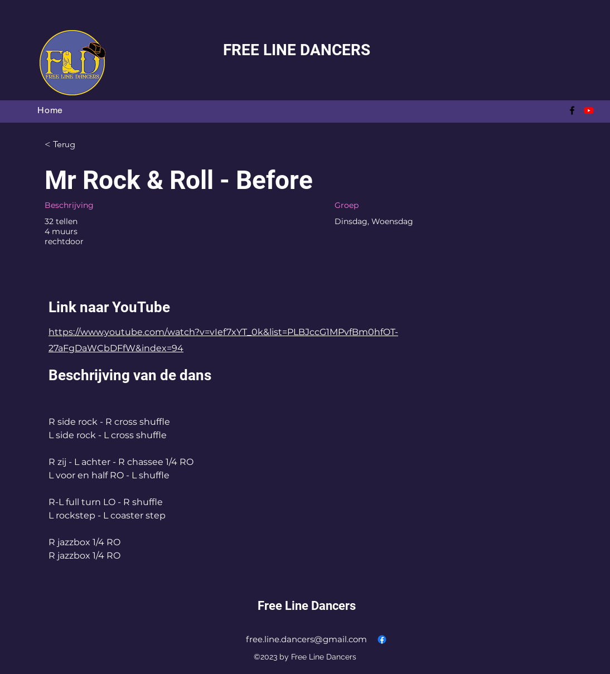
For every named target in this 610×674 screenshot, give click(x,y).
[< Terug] (84, 144)
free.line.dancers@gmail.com (306, 639)
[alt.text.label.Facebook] (572, 110)
